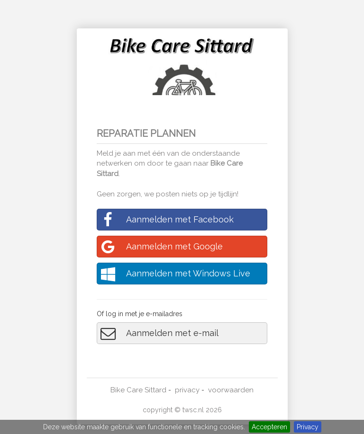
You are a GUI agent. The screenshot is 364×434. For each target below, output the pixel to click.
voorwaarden (231, 390)
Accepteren (269, 427)
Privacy (307, 427)
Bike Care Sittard (138, 390)
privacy (187, 390)
